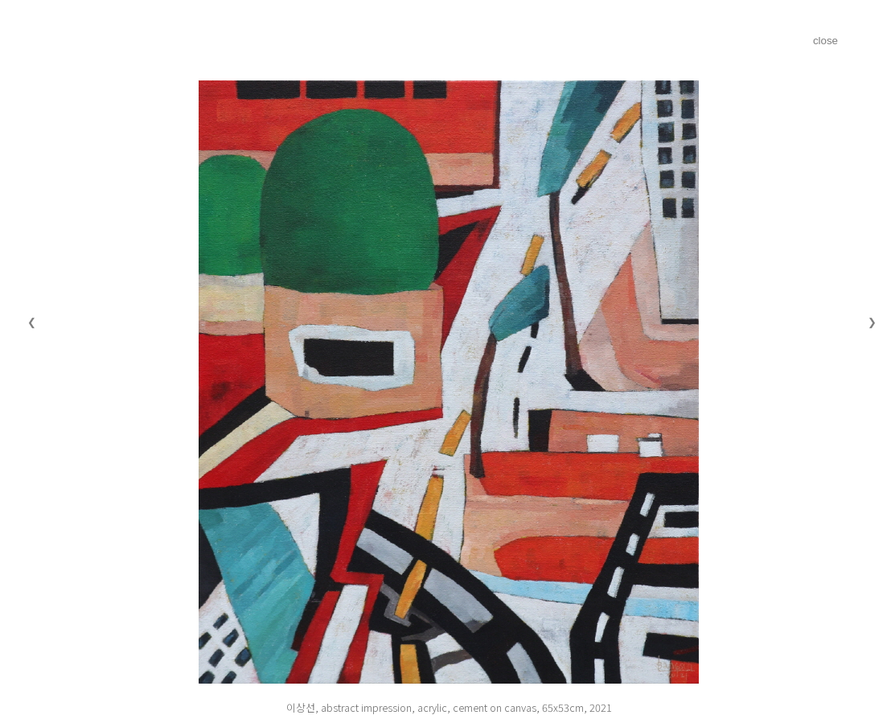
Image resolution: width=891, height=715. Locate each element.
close (825, 41)
